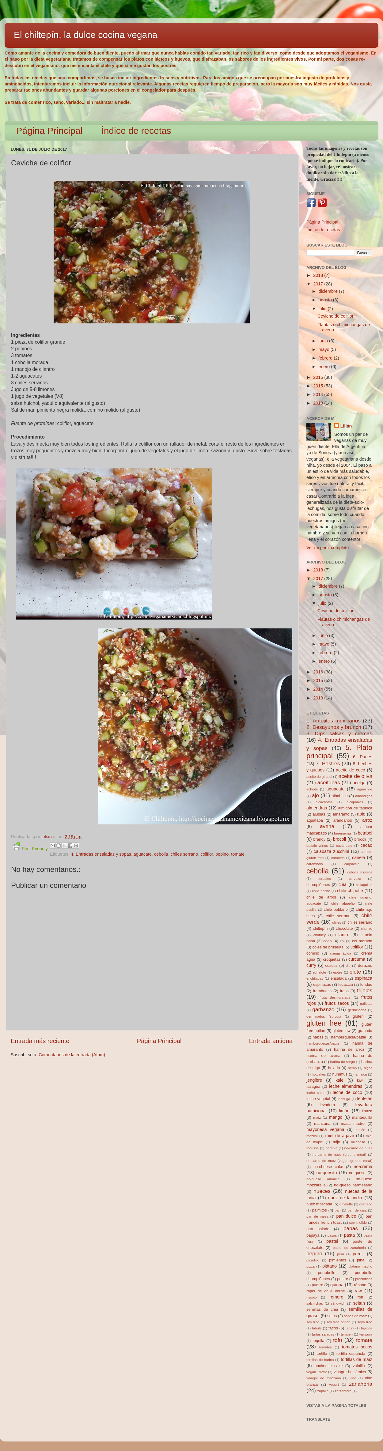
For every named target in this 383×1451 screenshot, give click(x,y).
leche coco (315, 1093)
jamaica (361, 1074)
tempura (365, 1334)
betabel (365, 833)
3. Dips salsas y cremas (339, 733)
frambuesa (322, 991)
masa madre (353, 1123)
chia (343, 884)
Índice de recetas (136, 131)
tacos (333, 1328)
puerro (317, 1285)
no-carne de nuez (358, 1148)
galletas (366, 1003)
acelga (359, 782)
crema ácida (340, 953)
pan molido (358, 1222)
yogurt (334, 1384)
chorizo (366, 928)
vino (353, 1378)
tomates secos (357, 1346)
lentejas (364, 1098)
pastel (332, 1241)
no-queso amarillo (322, 1179)
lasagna (313, 1086)
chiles (336, 922)
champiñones (318, 884)
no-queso (357, 1172)
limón (344, 1110)
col (342, 941)
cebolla (161, 854)
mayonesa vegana (325, 1129)
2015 (318, 385)
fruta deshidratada (335, 997)
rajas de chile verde (325, 1291)
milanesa (358, 1142)
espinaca (363, 978)
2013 (318, 403)
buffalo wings (317, 845)
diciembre (329, 291)
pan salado (317, 1229)
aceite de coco (350, 769)
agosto (326, 299)
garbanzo (323, 1009)
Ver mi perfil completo (327, 547)
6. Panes (362, 756)
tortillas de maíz (356, 1359)
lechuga (344, 1099)
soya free (364, 1322)
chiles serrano (184, 854)
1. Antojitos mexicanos (333, 721)
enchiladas (314, 978)
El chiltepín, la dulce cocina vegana (85, 35)
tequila (318, 1340)
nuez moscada (319, 1204)
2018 (318, 275)
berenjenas (342, 833)
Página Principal (49, 131)
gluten (358, 1016)
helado (334, 1067)
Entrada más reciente (40, 1041)
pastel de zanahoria (349, 1247)
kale (339, 1080)
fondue (366, 984)
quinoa (336, 1284)
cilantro (342, 934)
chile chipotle (350, 890)
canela (358, 857)
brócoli (360, 839)
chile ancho (321, 891)
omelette (346, 1204)
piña (361, 1260)
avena (327, 826)
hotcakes (319, 1074)
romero (336, 1297)
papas (350, 1228)
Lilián (346, 426)
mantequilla (362, 1117)
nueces (322, 1191)
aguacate (143, 854)
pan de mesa (317, 1216)
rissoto (311, 1297)
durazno (365, 965)
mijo (336, 1142)
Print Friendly (30, 846)
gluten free (324, 1023)
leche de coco (347, 1092)
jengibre (314, 1080)
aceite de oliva (355, 776)
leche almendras (345, 1086)
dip (348, 965)
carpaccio (351, 864)
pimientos (337, 1260)
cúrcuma (356, 959)
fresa (344, 991)
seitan (359, 1303)
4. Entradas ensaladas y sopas (101, 854)
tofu (337, 1340)
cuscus (331, 965)
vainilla (359, 1365)
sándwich (338, 1303)
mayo (325, 349)
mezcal (311, 1136)
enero (325, 366)
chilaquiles (364, 885)
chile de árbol (321, 897)
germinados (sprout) (323, 1016)
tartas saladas (323, 1334)
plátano (329, 1266)
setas (332, 1315)
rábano (360, 1285)
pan (337, 1210)
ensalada (339, 978)
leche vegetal (318, 1098)
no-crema (363, 1166)
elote (355, 972)
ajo (315, 795)
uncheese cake (328, 1365)
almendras (316, 807)
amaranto (341, 814)
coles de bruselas (328, 947)
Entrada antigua (271, 1041)
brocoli (339, 839)
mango (335, 1117)
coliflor (206, 854)
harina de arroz (349, 1049)
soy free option (338, 1322)
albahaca (340, 795)
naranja (331, 1148)
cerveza (355, 878)
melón (360, 1130)
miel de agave (339, 1135)
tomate (238, 854)
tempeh (346, 1334)
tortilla (322, 1353)
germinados (357, 1010)
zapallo (323, 1391)
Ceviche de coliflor (335, 316)
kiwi (360, 1080)
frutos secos (337, 1003)
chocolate (344, 928)
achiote (312, 789)
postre (342, 1278)
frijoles (364, 990)
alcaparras (355, 802)
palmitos (319, 1210)
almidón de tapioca (355, 808)
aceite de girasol (319, 776)
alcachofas (324, 802)
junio (324, 340)
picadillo (312, 1260)
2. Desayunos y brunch (333, 727)
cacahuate (344, 845)
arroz (367, 820)
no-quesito (326, 1172)
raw (358, 1290)
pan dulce (346, 1216)
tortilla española (350, 1353)
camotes (338, 858)
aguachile (364, 789)
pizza (310, 1266)
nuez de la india (345, 1197)
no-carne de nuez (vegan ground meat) (339, 1161)
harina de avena (323, 1055)
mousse (312, 1148)
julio (323, 308)
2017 (318, 283)
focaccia (345, 984)
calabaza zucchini (331, 851)
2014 (318, 394)
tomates (325, 1347)
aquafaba (314, 820)
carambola (314, 864)
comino (312, 953)
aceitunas (328, 782)
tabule (316, 1328)
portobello (327, 1272)
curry (311, 965)
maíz (317, 1117)
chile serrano (338, 916)
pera (340, 1254)
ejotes (338, 972)
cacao (366, 845)
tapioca (366, 1328)
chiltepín (320, 928)
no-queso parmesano (353, 1185)
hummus (340, 1074)
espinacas (322, 984)
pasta (349, 1235)
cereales (324, 878)
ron (360, 1297)
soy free (312, 1322)
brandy (319, 839)
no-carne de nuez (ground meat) (339, 1154)
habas (318, 1037)
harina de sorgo (342, 1062)
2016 (318, 377)
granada (365, 1030)
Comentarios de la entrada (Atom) (72, 1054)
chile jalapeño (343, 903)
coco (327, 941)
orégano (365, 1204)
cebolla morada (359, 872)
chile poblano (336, 909)
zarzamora (343, 1391)
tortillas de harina (320, 1360)
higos (368, 1068)
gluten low (341, 1030)
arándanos (342, 820)
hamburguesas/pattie (322, 1043)
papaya (313, 1235)
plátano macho (360, 1266)
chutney (319, 935)
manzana (322, 1123)
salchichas (314, 1303)
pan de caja (356, 1210)
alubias (319, 814)
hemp (352, 1068)
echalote (319, 972)
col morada (362, 941)
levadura (327, 1104)
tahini (350, 1328)
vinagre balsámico (350, 1372)
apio (361, 814)
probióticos (363, 1279)
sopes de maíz (355, 1316)
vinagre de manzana (323, 1378)
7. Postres (328, 763)
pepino (222, 854)
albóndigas (363, 796)
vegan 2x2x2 (316, 1372)
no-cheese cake (328, 1166)
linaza (367, 1111)
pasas (332, 1235)
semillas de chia (322, 1309)
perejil (358, 1253)
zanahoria (360, 1384)
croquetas (331, 959)
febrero (326, 358)
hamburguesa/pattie (348, 1037)
